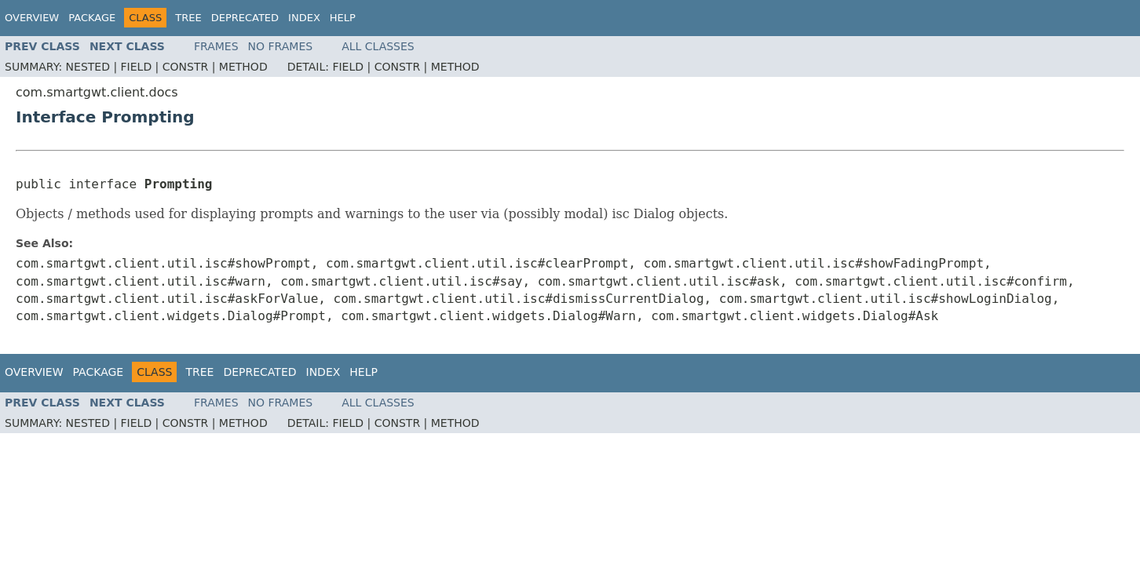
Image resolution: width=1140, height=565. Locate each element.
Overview (32, 18)
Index (304, 18)
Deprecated (245, 18)
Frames (216, 46)
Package (91, 18)
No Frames (280, 46)
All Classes (378, 46)
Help (343, 18)
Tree (188, 18)
